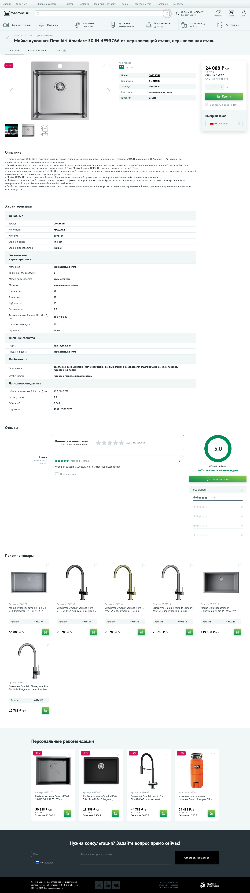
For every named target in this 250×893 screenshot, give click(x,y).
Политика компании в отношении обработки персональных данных (169, 885)
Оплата (70, 3)
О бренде (23, 3)
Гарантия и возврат (104, 3)
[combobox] (211, 123)
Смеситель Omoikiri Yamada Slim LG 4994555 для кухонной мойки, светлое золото (124, 610)
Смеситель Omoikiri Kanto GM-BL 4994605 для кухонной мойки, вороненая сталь (148, 799)
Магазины (162, 3)
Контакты (178, 3)
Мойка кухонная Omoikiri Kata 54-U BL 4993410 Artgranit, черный (100, 799)
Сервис (124, 3)
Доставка (84, 3)
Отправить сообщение (196, 857)
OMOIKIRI (154, 75)
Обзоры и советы (48, 3)
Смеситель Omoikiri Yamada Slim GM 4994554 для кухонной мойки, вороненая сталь (76, 610)
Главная (7, 3)
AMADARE (154, 80)
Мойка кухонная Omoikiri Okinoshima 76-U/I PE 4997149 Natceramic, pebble (218, 610)
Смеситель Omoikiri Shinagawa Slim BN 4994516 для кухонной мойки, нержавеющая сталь (28, 689)
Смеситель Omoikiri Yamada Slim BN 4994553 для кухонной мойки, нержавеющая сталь (173, 610)
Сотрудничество (142, 3)
